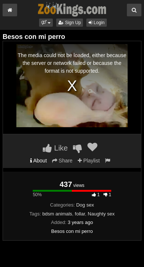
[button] (46, 23)
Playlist (89, 161)
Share (62, 161)
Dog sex (85, 205)
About (38, 161)
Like (55, 148)
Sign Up (69, 22)
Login (97, 22)
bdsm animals (57, 214)
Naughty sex (101, 214)
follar (80, 214)
